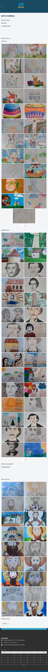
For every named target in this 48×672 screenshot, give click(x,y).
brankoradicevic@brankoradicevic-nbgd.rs (14, 644)
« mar (23, 665)
